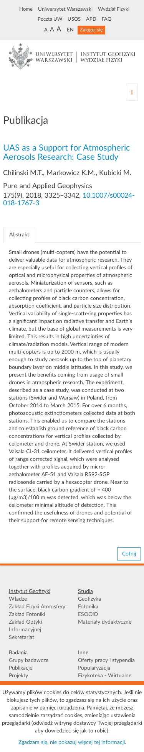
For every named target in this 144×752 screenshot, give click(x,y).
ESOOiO (88, 614)
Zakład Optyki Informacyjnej (25, 625)
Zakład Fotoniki (27, 614)
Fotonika (88, 606)
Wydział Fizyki (113, 9)
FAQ (106, 19)
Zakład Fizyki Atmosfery (37, 606)
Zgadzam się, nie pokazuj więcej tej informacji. (72, 742)
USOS (74, 19)
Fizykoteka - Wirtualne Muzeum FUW (104, 679)
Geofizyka (89, 599)
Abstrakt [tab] (19, 235)
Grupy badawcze (28, 660)
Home (26, 9)
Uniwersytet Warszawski (65, 9)
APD (91, 19)
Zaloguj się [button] (91, 30)
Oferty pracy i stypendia (106, 660)
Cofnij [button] (129, 554)
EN (70, 30)
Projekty (18, 675)
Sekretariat (21, 637)
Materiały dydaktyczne (104, 622)
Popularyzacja (94, 668)
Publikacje (20, 668)
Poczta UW (50, 19)
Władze (18, 599)
